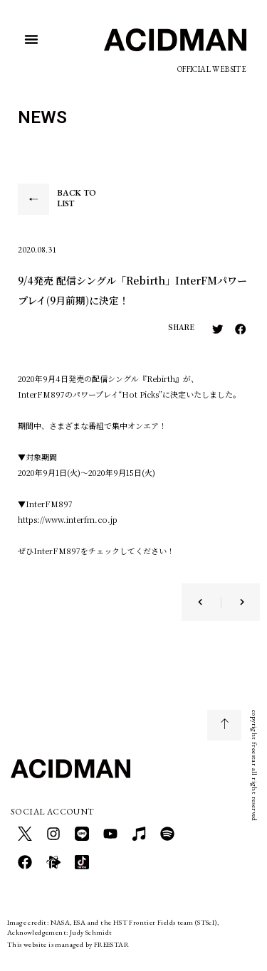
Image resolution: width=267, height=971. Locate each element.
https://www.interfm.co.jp (67, 519)
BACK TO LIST (76, 198)
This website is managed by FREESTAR (68, 944)
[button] (31, 39)
